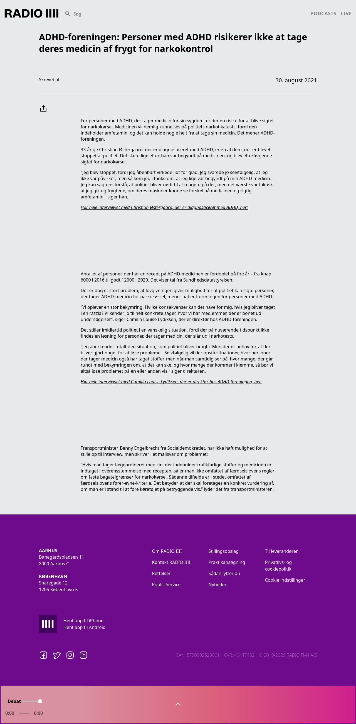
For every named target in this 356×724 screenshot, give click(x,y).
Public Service (166, 584)
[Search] (184, 13)
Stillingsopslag (224, 551)
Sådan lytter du (224, 573)
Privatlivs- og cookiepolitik (278, 565)
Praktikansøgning (227, 562)
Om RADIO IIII (167, 551)
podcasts (323, 13)
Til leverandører (281, 551)
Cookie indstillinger (285, 580)
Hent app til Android (84, 627)
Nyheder (218, 584)
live (346, 13)
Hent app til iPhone (83, 621)
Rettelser (161, 573)
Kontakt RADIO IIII (171, 562)
